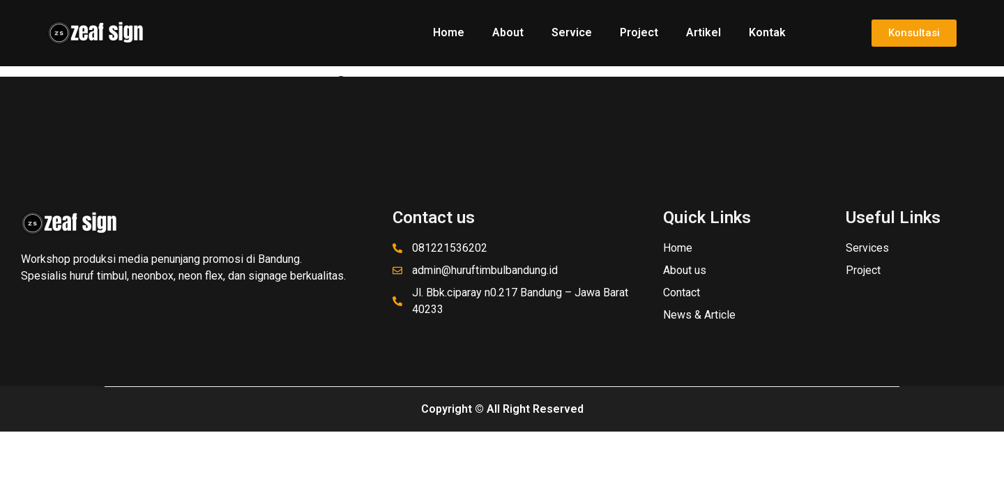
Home (448, 32)
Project (639, 32)
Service (572, 32)
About (508, 32)
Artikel (703, 32)
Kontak (767, 32)
